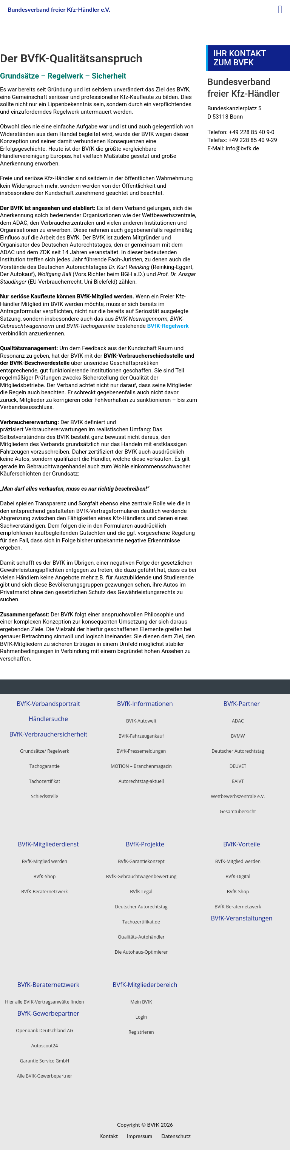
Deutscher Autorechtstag (237, 751)
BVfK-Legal (141, 891)
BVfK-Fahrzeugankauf (141, 736)
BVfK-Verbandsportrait (48, 704)
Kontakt (108, 1136)
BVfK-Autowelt (141, 721)
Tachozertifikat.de (141, 922)
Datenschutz (176, 1136)
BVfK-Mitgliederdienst (48, 844)
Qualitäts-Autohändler (141, 937)
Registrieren (141, 1032)
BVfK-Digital (237, 876)
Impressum (139, 1136)
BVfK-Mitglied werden (238, 861)
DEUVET (238, 766)
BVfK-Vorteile (241, 844)
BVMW (238, 736)
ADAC (238, 721)
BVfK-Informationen (145, 704)
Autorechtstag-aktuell (141, 781)
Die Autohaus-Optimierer (141, 952)
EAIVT (238, 781)
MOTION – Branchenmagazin (141, 766)
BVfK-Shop (238, 891)
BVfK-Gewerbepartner (48, 1014)
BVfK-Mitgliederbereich (145, 985)
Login (141, 1017)
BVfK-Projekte (145, 844)
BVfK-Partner (242, 704)
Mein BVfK (141, 1002)
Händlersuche (48, 719)
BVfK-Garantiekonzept (141, 861)
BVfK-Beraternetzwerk (237, 906)
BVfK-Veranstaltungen (241, 918)
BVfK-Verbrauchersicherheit (48, 734)
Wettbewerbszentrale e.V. (238, 796)
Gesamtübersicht (238, 811)
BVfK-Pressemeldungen (141, 751)
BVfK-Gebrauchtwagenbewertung (141, 876)
